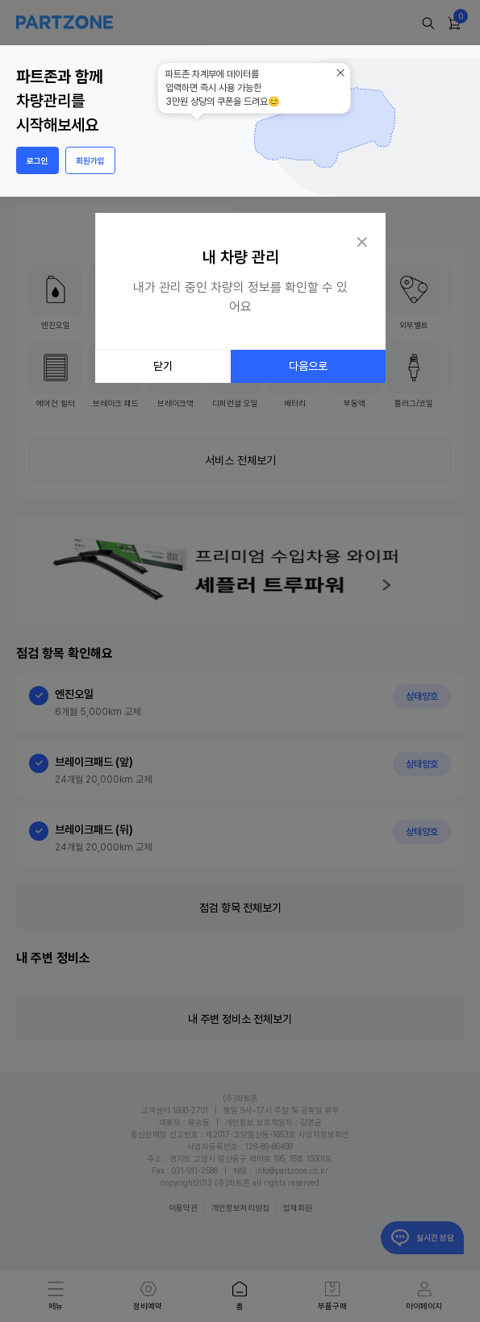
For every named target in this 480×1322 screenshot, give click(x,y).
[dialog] (240, 290)
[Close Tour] (362, 240)
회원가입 (90, 160)
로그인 (37, 160)
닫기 (163, 366)
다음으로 (308, 366)
